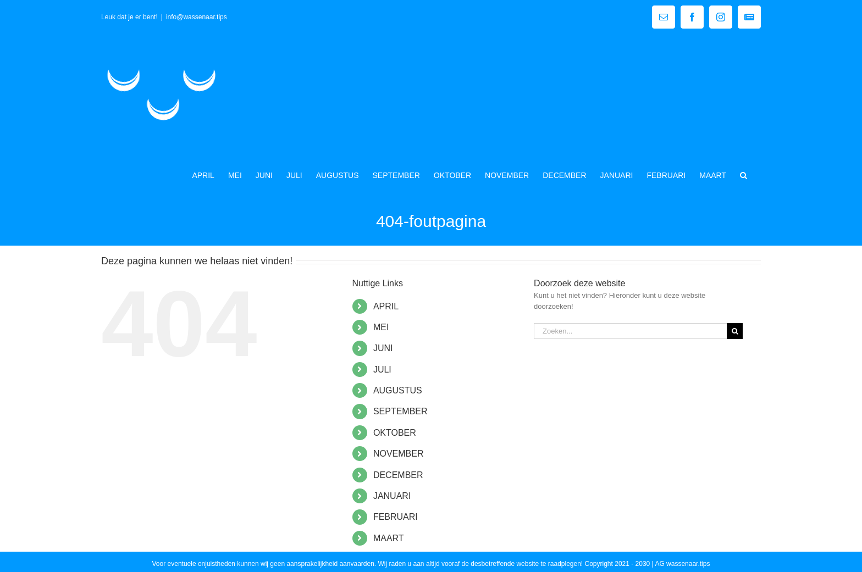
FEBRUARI (395, 516)
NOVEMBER (398, 453)
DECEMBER (398, 475)
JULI (382, 369)
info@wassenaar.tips (196, 17)
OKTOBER (394, 432)
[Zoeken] (735, 331)
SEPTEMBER (400, 411)
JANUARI (392, 496)
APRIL (386, 306)
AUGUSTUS (397, 390)
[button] (743, 174)
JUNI (383, 348)
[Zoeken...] (630, 331)
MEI (381, 327)
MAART (388, 538)
